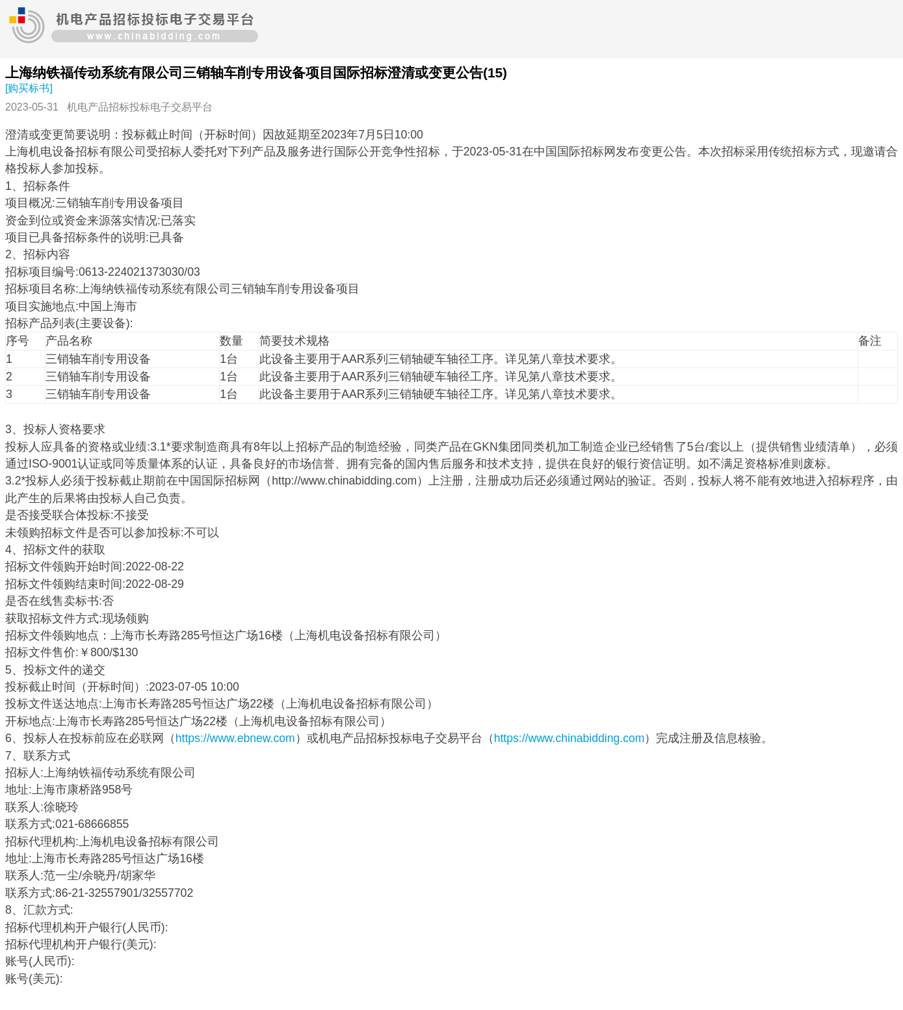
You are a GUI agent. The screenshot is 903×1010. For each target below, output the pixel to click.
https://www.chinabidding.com (569, 738)
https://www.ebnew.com (235, 738)
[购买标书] (29, 88)
